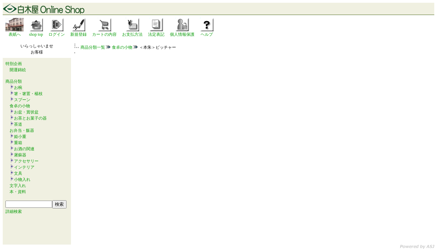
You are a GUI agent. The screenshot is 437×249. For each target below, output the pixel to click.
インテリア (24, 167)
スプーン (22, 99)
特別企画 (13, 63)
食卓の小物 (20, 106)
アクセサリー (26, 161)
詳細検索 (13, 211)
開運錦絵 (18, 69)
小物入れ (22, 179)
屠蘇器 (20, 155)
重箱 (18, 142)
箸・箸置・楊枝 (28, 93)
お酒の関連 (24, 148)
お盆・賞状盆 (26, 112)
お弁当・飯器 (22, 130)
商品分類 (13, 81)
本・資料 (18, 191)
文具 (18, 173)
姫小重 (20, 136)
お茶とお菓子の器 (30, 118)
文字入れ (18, 185)
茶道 (18, 124)
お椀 (18, 87)
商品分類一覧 (93, 47)
